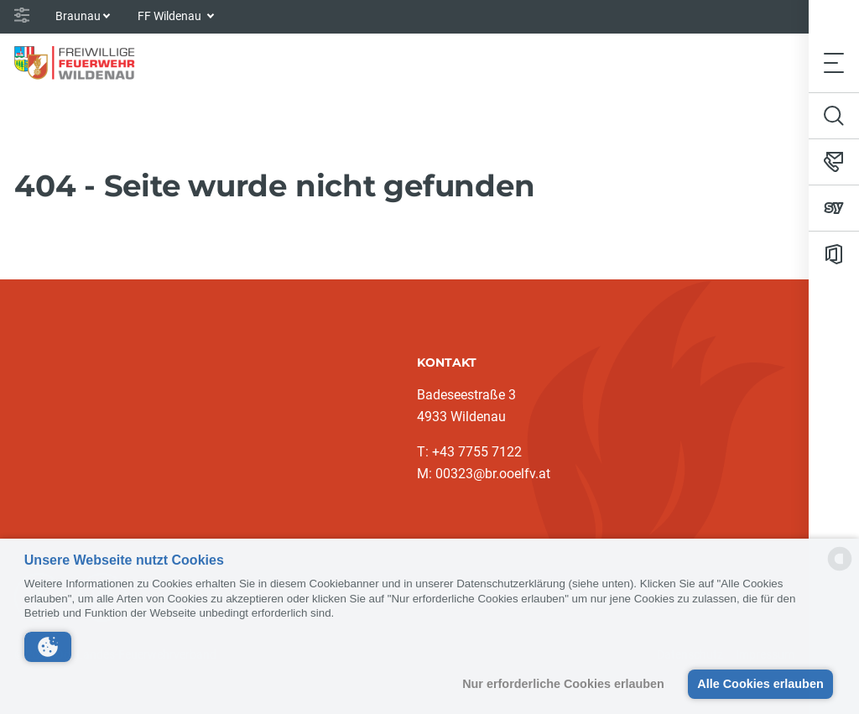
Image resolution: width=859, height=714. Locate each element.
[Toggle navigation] (834, 62)
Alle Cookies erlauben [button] (760, 684)
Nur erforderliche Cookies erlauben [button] (563, 684)
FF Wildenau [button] (171, 16)
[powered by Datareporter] (839, 569)
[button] (47, 647)
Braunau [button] (78, 16)
